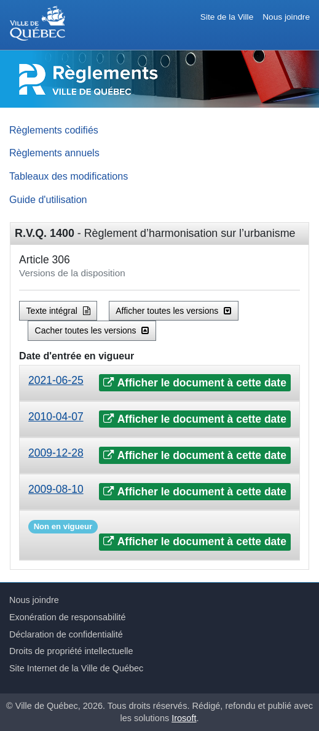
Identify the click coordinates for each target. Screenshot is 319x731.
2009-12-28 (56, 453)
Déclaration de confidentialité (66, 634)
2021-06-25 (56, 380)
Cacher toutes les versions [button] (92, 330)
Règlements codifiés (53, 129)
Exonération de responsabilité (67, 617)
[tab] (159, 383)
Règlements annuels (54, 152)
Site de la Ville (226, 17)
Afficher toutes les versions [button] (173, 311)
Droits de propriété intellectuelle (71, 651)
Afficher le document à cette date (194, 383)
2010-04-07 (56, 416)
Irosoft (183, 718)
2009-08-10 (56, 489)
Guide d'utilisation (48, 199)
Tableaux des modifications (68, 176)
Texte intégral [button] (58, 311)
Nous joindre (286, 17)
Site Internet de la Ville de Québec (76, 668)
